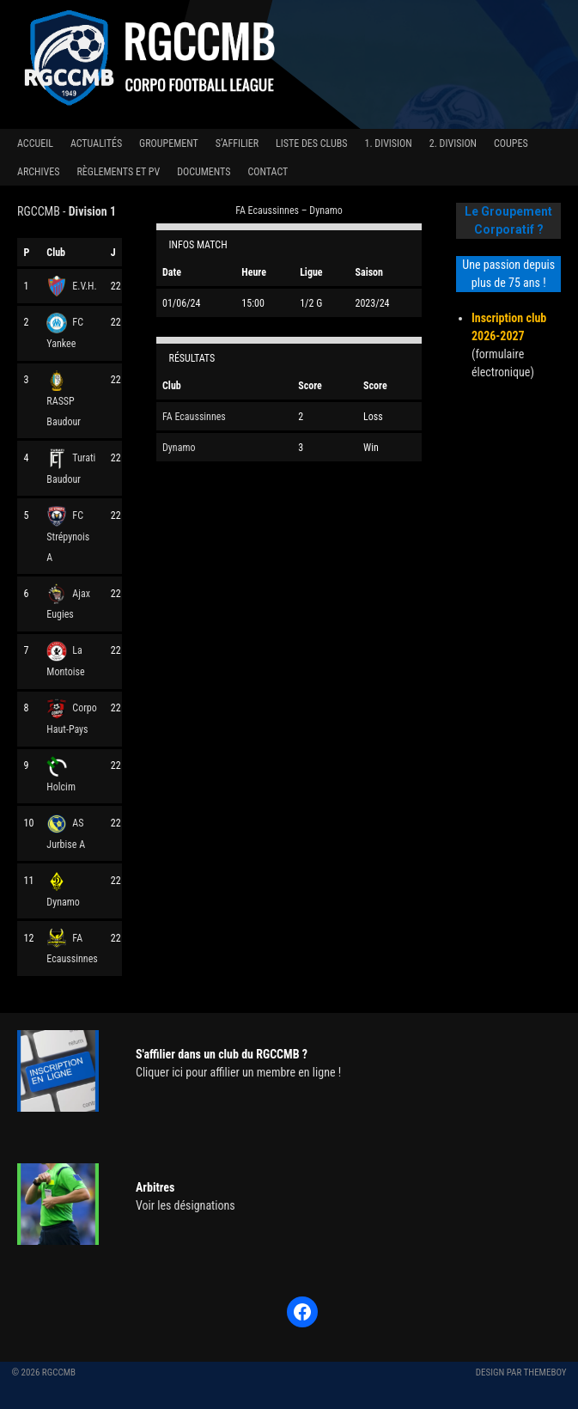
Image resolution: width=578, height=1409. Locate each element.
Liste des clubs (311, 143)
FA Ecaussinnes (194, 417)
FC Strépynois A (67, 536)
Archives (38, 172)
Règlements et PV (118, 172)
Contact (267, 172)
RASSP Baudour (63, 401)
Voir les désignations (185, 1205)
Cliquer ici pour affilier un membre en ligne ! (238, 1072)
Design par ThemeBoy (521, 1372)
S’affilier (237, 143)
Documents (203, 172)
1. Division (387, 143)
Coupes (511, 143)
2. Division (453, 143)
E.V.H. (71, 286)
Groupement (168, 143)
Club (55, 253)
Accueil (35, 143)
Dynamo (178, 448)
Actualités (96, 143)
